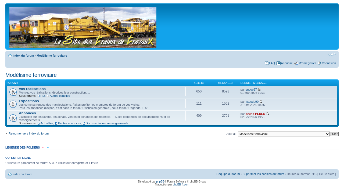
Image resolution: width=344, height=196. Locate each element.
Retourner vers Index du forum (29, 133)
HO (42, 95)
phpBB (160, 181)
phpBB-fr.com (181, 184)
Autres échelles (60, 95)
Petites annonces (69, 123)
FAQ (272, 63)
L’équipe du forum (228, 174)
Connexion (329, 63)
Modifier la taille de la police (332, 54)
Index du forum (23, 55)
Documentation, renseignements (107, 123)
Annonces (27, 113)
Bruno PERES (255, 113)
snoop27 (251, 89)
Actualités (46, 123)
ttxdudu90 (252, 101)
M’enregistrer (307, 63)
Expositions (29, 101)
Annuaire (287, 63)
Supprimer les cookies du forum (263, 174)
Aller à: (231, 133)
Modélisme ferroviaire (52, 55)
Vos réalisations (32, 89)
